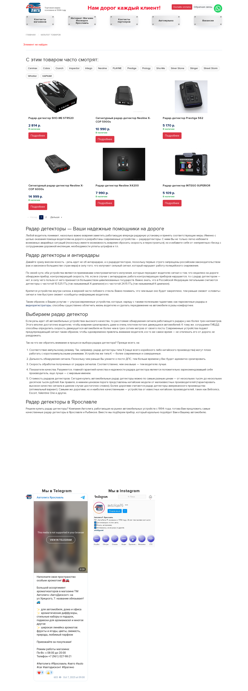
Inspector (74, 68)
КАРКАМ (47, 76)
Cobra (46, 68)
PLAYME (117, 68)
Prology (146, 68)
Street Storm (211, 68)
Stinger (194, 68)
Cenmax (32, 68)
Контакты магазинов (40, 20)
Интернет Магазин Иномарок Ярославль (82, 20)
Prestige (131, 68)
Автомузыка (166, 20)
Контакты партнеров (124, 20)
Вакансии (208, 20)
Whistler (32, 76)
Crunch (59, 68)
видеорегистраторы (38, 305)
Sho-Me (160, 68)
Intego (88, 68)
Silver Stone (177, 68)
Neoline (102, 68)
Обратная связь (203, 7)
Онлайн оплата (182, 7)
